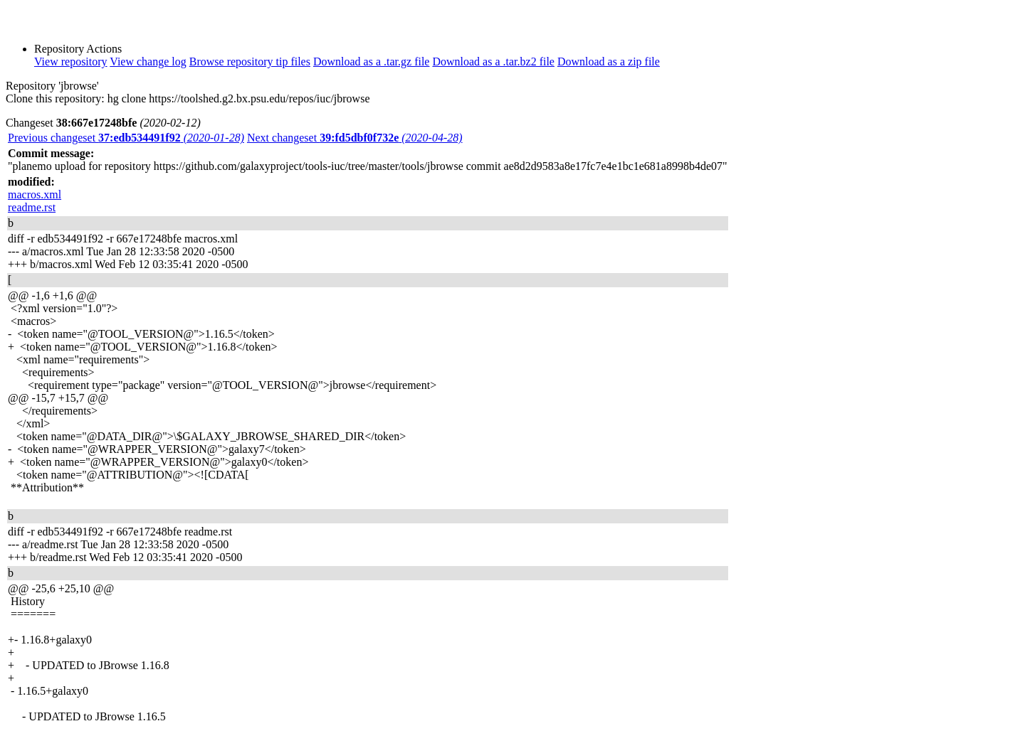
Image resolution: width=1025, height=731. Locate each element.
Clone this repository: (55, 98)
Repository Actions (78, 49)
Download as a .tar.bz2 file (493, 61)
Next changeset (355, 138)
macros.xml (34, 194)
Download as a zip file (608, 61)
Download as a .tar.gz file (371, 61)
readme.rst (32, 207)
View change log (148, 61)
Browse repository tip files (249, 61)
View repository (70, 61)
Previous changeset (126, 138)
